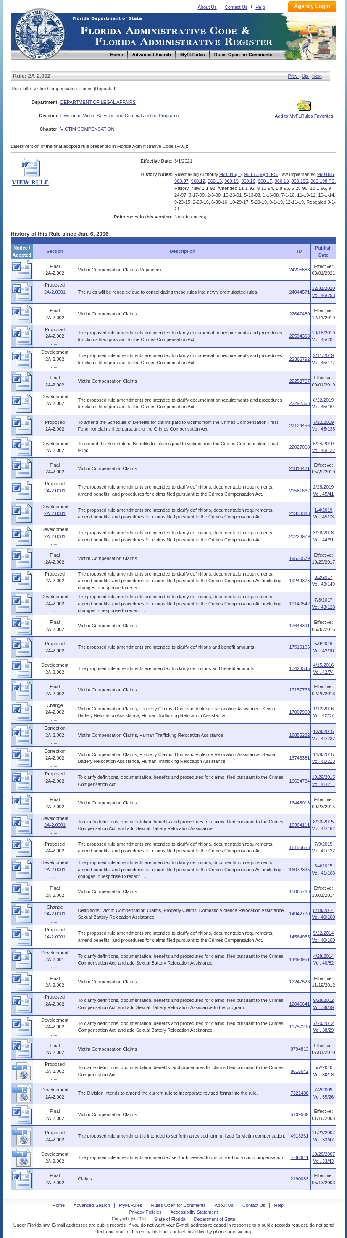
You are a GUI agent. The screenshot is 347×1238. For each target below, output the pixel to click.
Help (260, 7)
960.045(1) (230, 174)
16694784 (299, 780)
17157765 (299, 689)
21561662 (299, 490)
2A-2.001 (54, 959)
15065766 (299, 891)
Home (39, 33)
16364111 (299, 825)
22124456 (299, 425)
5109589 (300, 1114)
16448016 (299, 802)
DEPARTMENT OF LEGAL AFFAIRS (98, 102)
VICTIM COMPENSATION (87, 128)
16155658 (299, 847)
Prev (293, 76)
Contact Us (236, 7)
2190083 (300, 1178)
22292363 (299, 403)
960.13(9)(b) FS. (261, 174)
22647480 (299, 313)
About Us (207, 7)
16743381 (299, 757)
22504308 (299, 336)
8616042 (300, 1071)
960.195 (299, 181)
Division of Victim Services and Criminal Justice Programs (119, 115)
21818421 (299, 468)
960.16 (248, 181)
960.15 (231, 181)
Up (305, 76)
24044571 (299, 291)
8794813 (300, 1048)
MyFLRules (130, 1205)
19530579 (299, 558)
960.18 (282, 181)
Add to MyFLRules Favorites (304, 113)
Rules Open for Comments (178, 1205)
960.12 (198, 181)
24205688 (299, 269)
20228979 (299, 536)
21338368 (299, 513)
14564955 (299, 936)
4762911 (300, 1157)
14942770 (299, 913)
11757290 (299, 1026)
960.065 (325, 174)
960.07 (181, 181)
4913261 (300, 1135)
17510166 (299, 646)
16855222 (299, 735)
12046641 (299, 1004)
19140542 (299, 603)
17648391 (299, 625)
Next (317, 76)
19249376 (299, 580)
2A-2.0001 (55, 291)
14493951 (299, 959)
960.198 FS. (323, 181)
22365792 (299, 359)
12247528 (299, 981)
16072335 (299, 869)
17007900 (299, 712)
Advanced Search (92, 1205)
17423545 (299, 668)
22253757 (299, 381)
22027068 (299, 446)
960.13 (215, 181)
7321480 (300, 1093)
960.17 (265, 181)
